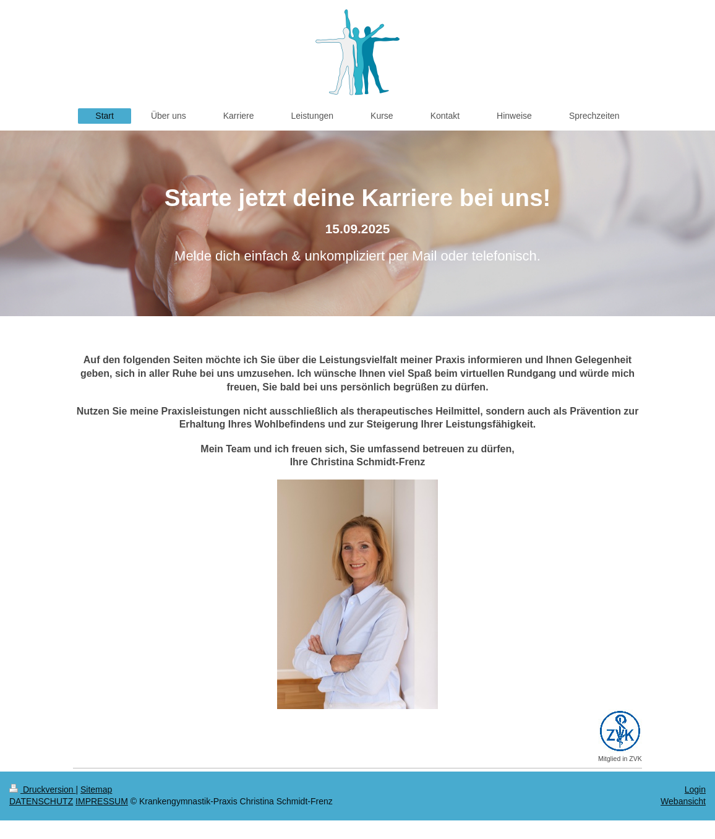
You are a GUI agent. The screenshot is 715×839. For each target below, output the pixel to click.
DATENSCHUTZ (41, 801)
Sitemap (96, 789)
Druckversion (42, 789)
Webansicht (683, 801)
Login (695, 789)
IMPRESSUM (101, 801)
